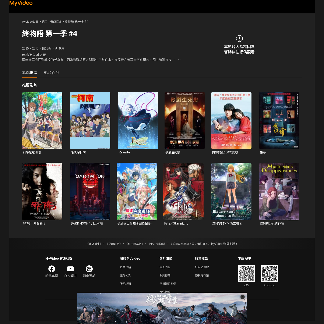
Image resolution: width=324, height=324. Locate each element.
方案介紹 (126, 268)
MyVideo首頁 (31, 21)
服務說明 (126, 286)
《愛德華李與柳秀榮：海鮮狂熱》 (193, 244)
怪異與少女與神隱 (272, 224)
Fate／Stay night (177, 224)
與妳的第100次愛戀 (225, 152)
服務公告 (126, 277)
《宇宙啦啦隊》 (157, 244)
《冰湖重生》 (90, 244)
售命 (263, 152)
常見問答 (165, 268)
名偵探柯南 (79, 152)
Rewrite (125, 152)
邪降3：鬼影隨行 (35, 224)
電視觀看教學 (169, 286)
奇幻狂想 (60, 21)
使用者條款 (206, 268)
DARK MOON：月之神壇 (88, 224)
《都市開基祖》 (133, 244)
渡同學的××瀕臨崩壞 (228, 224)
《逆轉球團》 (111, 244)
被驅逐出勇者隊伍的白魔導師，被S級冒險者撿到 (134, 224)
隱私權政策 (206, 277)
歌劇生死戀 (173, 152)
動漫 (48, 21)
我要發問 (165, 277)
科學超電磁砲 (32, 152)
